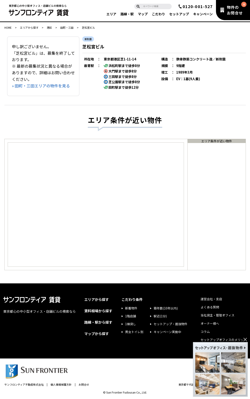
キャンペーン (203, 14)
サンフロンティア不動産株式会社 (24, 384)
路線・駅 (127, 14)
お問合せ (84, 384)
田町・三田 (67, 27)
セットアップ (179, 14)
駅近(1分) (160, 316)
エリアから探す (29, 27)
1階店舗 (130, 316)
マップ (143, 14)
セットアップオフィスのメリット (224, 339)
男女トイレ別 (134, 332)
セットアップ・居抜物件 (170, 324)
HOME (8, 27)
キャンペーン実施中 (167, 332)
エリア (111, 14)
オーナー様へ (210, 323)
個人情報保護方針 (61, 384)
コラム (205, 331)
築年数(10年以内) (166, 308)
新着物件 (131, 308)
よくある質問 (210, 307)
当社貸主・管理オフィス (217, 315)
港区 (49, 27)
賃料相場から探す (98, 310)
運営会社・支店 (211, 299)
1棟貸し (130, 324)
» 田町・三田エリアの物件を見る (41, 85)
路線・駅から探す (98, 322)
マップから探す (96, 333)
